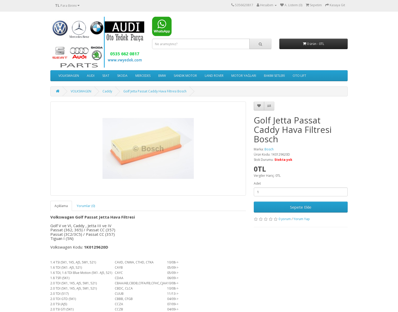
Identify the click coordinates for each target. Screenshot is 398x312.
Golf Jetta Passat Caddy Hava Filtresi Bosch (154, 91)
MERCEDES (142, 75)
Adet (257, 183)
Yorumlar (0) (86, 206)
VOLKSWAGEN (68, 75)
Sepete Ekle (300, 207)
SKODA (122, 75)
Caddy (107, 91)
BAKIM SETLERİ (274, 75)
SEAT (105, 75)
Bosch (269, 149)
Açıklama (61, 206)
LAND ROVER (214, 75)
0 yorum (285, 219)
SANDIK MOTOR (185, 75)
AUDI (90, 75)
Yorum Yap (301, 219)
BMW (162, 75)
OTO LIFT (299, 75)
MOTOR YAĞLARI (243, 75)
